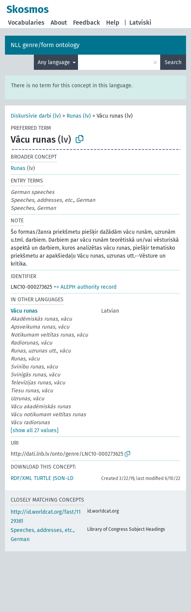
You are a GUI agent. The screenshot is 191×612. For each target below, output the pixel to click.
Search (173, 62)
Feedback (86, 22)
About (59, 22)
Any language (55, 62)
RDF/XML (21, 478)
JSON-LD (63, 478)
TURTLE (42, 478)
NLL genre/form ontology (45, 45)
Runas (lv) (79, 116)
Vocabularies (26, 22)
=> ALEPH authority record (85, 287)
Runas (18, 168)
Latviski (140, 22)
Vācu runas (24, 311)
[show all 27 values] (35, 430)
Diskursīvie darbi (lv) (36, 116)
